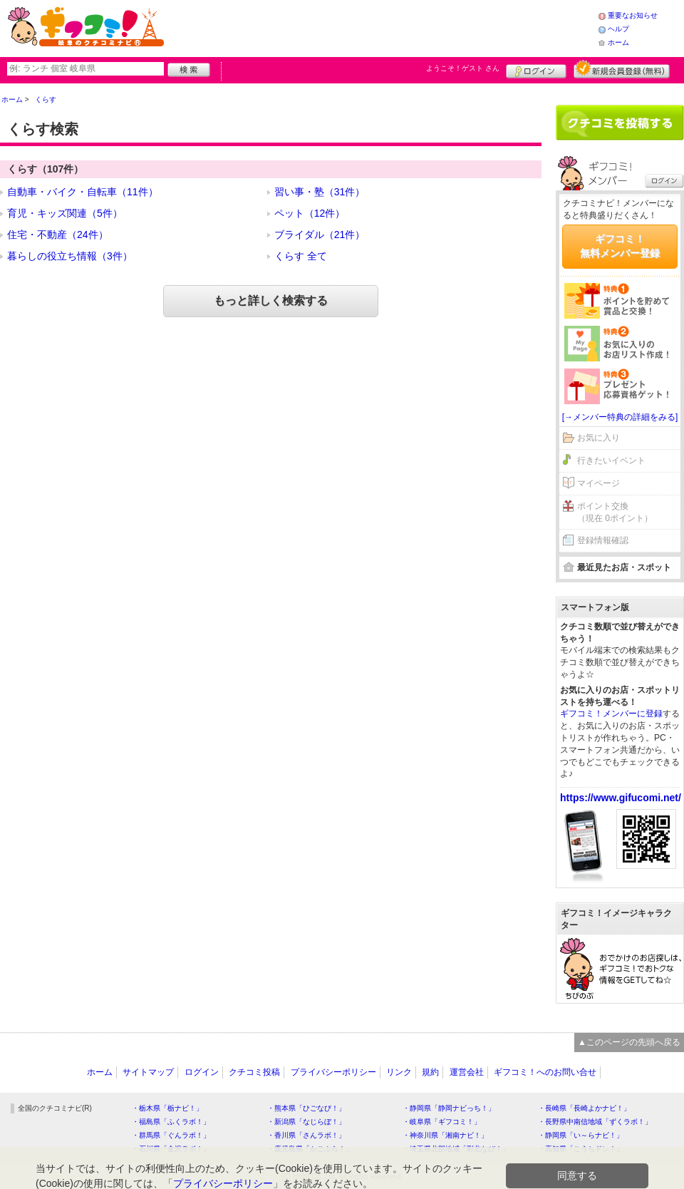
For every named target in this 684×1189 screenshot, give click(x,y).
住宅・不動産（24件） (57, 234)
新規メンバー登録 (622, 69)
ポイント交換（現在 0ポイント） (615, 512)
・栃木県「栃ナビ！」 (167, 1108)
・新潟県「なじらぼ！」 (306, 1122)
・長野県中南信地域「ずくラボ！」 (595, 1122)
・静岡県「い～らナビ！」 (580, 1135)
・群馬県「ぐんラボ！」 (171, 1135)
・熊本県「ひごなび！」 (306, 1108)
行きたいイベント (611, 460)
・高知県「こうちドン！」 (580, 1149)
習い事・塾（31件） (320, 191)
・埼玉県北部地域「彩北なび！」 (456, 1149)
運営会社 (467, 1072)
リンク (399, 1072)
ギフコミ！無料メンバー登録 (620, 246)
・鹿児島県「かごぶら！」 (310, 1149)
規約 (430, 1072)
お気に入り (598, 438)
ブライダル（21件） (320, 234)
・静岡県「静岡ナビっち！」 (449, 1108)
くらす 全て (300, 256)
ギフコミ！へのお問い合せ (545, 1072)
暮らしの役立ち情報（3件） (70, 256)
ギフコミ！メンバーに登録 (611, 714)
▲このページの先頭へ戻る (629, 1042)
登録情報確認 (602, 540)
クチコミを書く (620, 122)
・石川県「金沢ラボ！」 (171, 1149)
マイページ (598, 483)
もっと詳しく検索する (271, 300)
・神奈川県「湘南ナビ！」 (445, 1135)
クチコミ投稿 (254, 1072)
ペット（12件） (310, 213)
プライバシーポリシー (333, 1072)
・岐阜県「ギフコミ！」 (442, 1122)
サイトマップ (148, 1072)
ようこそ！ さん (462, 68)
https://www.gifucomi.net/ (620, 797)
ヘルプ (618, 29)
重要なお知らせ (633, 15)
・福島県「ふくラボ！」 (171, 1122)
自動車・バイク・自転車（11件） (82, 191)
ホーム (618, 42)
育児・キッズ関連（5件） (65, 213)
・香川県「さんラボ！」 (306, 1135)
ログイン (536, 69)
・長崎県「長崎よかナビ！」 (584, 1108)
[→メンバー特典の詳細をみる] (620, 417)
